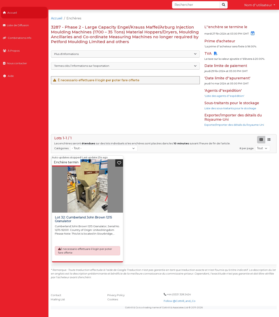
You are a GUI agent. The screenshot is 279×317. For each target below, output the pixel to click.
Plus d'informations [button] (125, 53)
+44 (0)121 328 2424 (177, 294)
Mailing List (58, 299)
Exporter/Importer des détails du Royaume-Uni (234, 124)
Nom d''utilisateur (258, 5)
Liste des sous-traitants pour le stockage (230, 108)
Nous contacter (15, 63)
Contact (56, 295)
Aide (8, 75)
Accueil (10, 12)
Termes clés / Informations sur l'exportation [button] (125, 65)
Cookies (112, 299)
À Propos (11, 50)
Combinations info (17, 37)
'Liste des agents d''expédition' (224, 95)
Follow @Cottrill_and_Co (179, 300)
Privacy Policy (116, 295)
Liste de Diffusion (16, 25)
